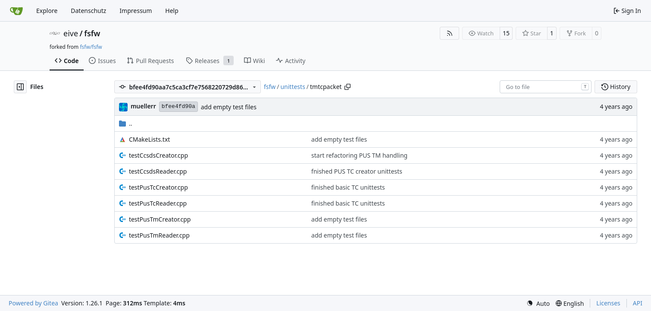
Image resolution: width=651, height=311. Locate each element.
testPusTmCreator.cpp (160, 219)
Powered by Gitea (33, 303)
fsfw (92, 33)
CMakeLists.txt (149, 139)
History (615, 87)
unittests (292, 87)
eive (70, 33)
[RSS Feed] (450, 33)
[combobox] (546, 86)
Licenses (608, 303)
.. (125, 123)
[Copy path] (347, 87)
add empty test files (229, 107)
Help (171, 10)
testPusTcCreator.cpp (158, 187)
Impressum (135, 10)
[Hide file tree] (20, 86)
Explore (46, 10)
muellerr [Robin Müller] (143, 106)
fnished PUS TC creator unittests (356, 171)
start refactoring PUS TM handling (359, 155)
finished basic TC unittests (348, 187)
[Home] (16, 11)
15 (506, 33)
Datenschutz (88, 10)
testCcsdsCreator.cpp (158, 155)
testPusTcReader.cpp (158, 203)
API (637, 303)
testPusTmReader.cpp (159, 235)
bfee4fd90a (178, 106)
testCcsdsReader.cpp (158, 171)
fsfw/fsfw (91, 47)
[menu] (538, 303)
